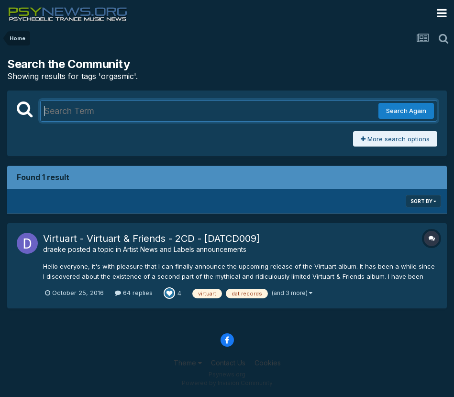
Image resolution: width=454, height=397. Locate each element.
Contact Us (228, 363)
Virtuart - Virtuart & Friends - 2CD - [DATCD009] (151, 238)
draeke (54, 249)
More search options (395, 139)
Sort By (423, 201)
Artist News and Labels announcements (184, 249)
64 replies (134, 292)
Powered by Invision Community (227, 382)
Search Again (406, 110)
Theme (188, 363)
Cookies (268, 363)
